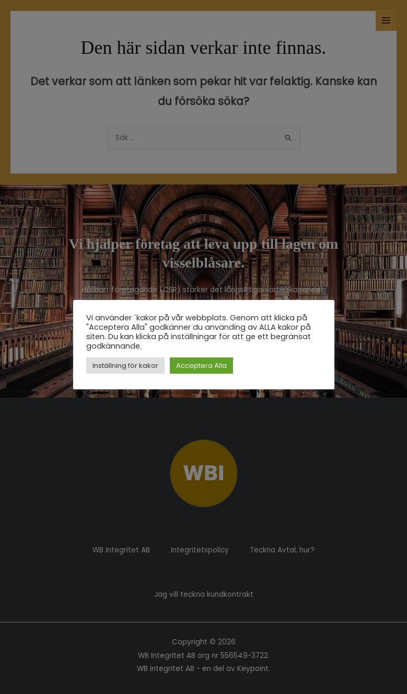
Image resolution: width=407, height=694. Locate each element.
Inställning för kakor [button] (125, 366)
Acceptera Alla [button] (201, 366)
